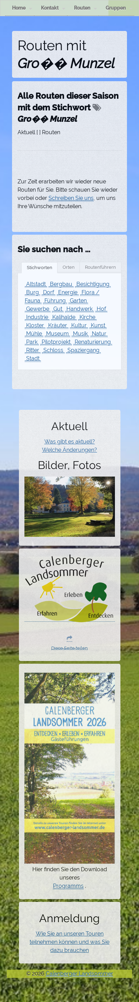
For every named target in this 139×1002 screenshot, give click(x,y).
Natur (99, 333)
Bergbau (61, 284)
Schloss (53, 350)
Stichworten (39, 267)
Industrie (37, 317)
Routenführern (100, 267)
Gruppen (119, 8)
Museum (57, 333)
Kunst (98, 325)
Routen (85, 8)
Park (32, 342)
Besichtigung (93, 284)
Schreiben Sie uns (71, 198)
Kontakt (53, 8)
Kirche (87, 317)
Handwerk (79, 309)
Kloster (35, 325)
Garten (78, 300)
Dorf (48, 292)
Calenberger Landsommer (79, 973)
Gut (58, 309)
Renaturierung (92, 342)
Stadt (33, 358)
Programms (68, 886)
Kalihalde (64, 317)
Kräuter (57, 325)
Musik (80, 333)
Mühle (34, 333)
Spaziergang (83, 350)
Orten (69, 267)
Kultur (79, 325)
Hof (101, 309)
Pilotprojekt (56, 342)
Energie (68, 292)
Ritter (33, 350)
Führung (55, 300)
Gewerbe (38, 309)
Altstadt (36, 284)
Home (22, 8)
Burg (32, 292)
